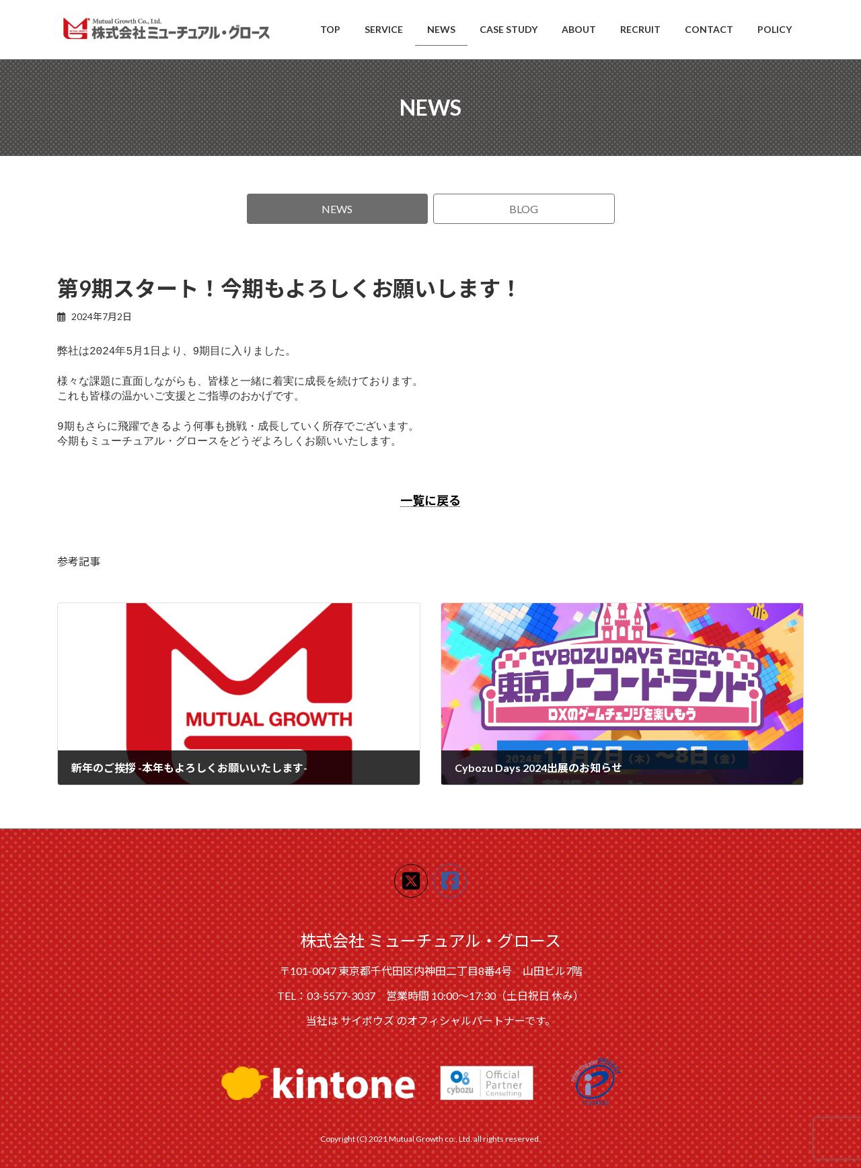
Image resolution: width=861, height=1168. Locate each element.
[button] (337, 209)
